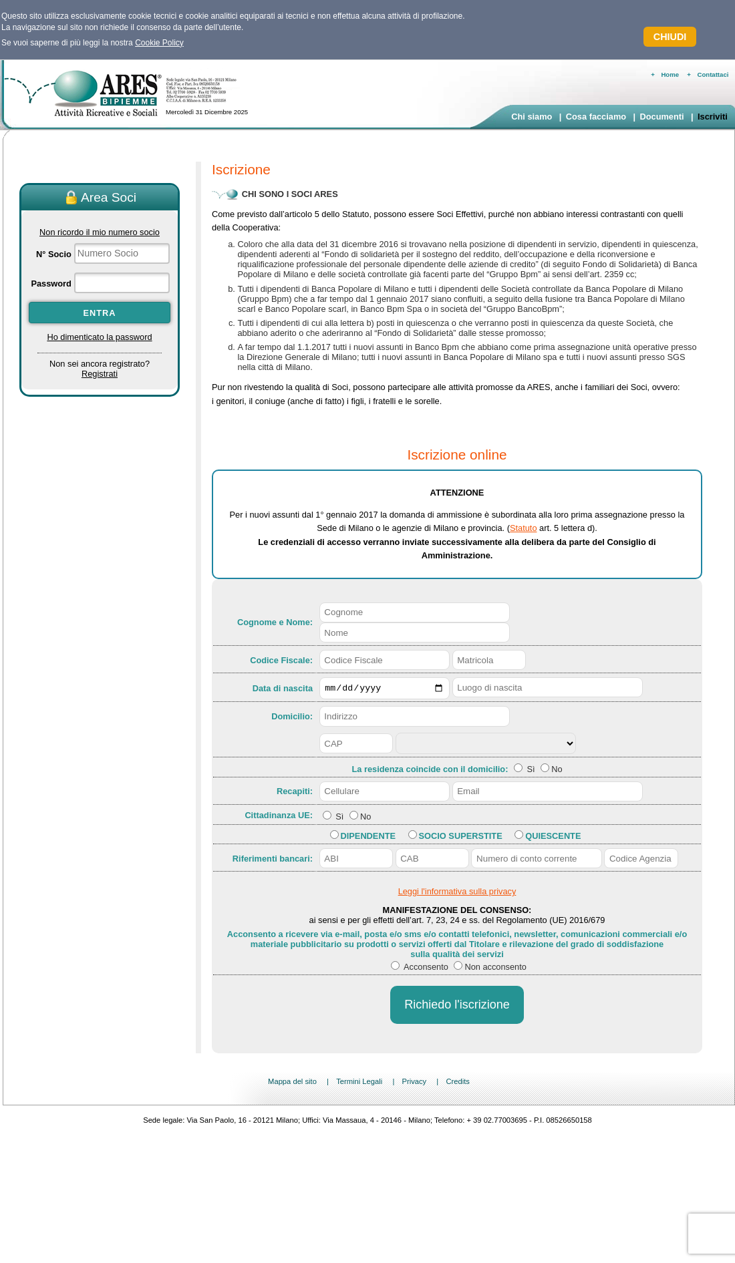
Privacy (414, 1083)
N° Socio (53, 254)
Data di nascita (283, 689)
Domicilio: (292, 718)
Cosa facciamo (596, 117)
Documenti (661, 117)
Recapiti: (295, 793)
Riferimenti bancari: (273, 860)
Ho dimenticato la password (99, 337)
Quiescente (553, 838)
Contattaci (713, 74)
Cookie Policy (159, 42)
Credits (457, 1083)
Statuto (523, 528)
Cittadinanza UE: (279, 816)
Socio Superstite (460, 838)
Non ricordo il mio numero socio (99, 232)
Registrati (100, 374)
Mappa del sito (292, 1083)
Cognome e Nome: (275, 622)
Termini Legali (359, 1083)
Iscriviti (713, 117)
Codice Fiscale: (281, 660)
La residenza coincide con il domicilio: (430, 771)
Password (51, 284)
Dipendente (368, 838)
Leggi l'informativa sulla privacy (457, 893)
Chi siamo (531, 117)
